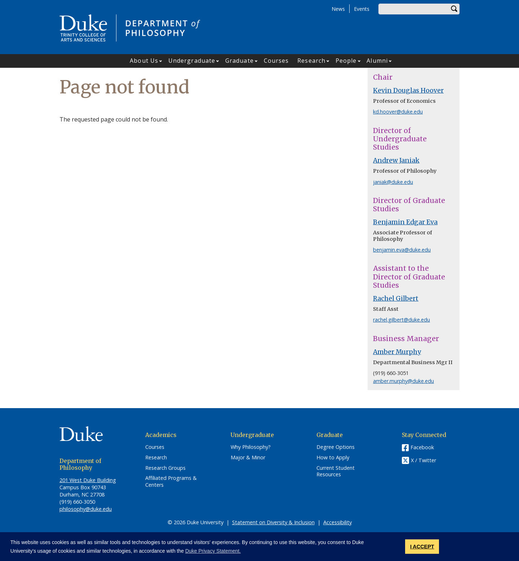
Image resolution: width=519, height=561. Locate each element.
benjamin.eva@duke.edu (402, 249)
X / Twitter (423, 460)
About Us (144, 61)
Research (311, 61)
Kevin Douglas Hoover (408, 90)
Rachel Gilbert (395, 298)
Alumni (377, 61)
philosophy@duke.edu (85, 508)
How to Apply (332, 457)
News (338, 8)
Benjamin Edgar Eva (405, 222)
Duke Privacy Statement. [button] (213, 551)
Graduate (239, 61)
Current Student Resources (335, 471)
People (346, 61)
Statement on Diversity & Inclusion (273, 522)
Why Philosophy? (251, 447)
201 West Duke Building (87, 480)
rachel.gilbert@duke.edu (401, 319)
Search (454, 9)
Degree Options (335, 447)
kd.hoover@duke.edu (398, 111)
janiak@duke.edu (393, 181)
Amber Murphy (397, 352)
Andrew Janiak (396, 160)
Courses (276, 61)
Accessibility (337, 522)
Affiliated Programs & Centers (171, 481)
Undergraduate (191, 61)
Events (361, 8)
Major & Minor (248, 457)
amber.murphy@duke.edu (403, 380)
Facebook (422, 447)
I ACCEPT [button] (422, 546)
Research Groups (165, 468)
